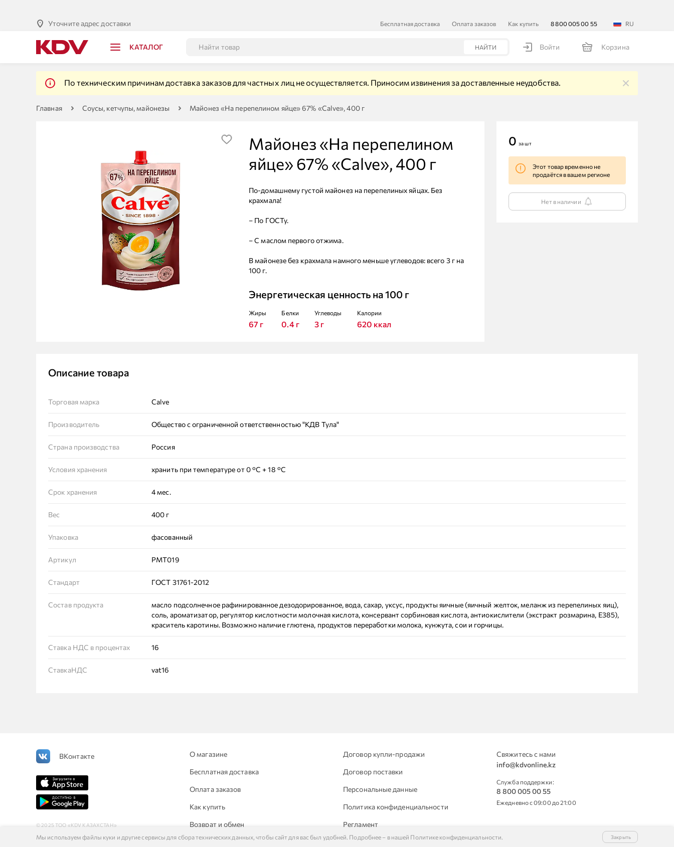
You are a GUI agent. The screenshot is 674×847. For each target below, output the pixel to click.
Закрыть (621, 837)
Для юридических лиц (226, 825)
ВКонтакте (76, 740)
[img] (626, 67)
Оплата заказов (474, 7)
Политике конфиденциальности (455, 836)
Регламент (360, 808)
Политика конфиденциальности (395, 790)
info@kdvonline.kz (526, 748)
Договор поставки (373, 755)
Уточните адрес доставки (89, 7)
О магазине (208, 738)
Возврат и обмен (217, 808)
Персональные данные (380, 773)
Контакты (359, 825)
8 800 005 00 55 (574, 7)
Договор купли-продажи (384, 738)
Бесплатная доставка (410, 7)
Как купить (523, 7)
